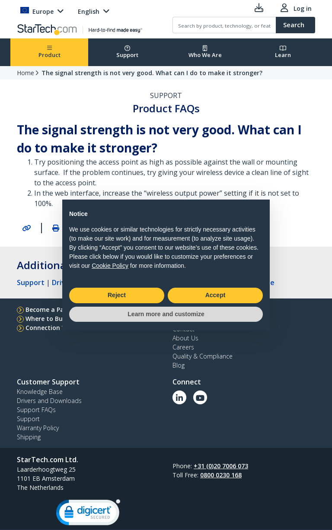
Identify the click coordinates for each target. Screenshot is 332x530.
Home (25, 73)
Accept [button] (215, 295)
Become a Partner (53, 309)
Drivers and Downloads (49, 401)
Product (49, 52)
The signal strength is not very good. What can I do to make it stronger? (152, 73)
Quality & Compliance (202, 356)
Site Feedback (79, 510)
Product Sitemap (181, 510)
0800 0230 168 (221, 475)
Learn (283, 52)
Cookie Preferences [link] (243, 510)
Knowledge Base (40, 391)
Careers (183, 347)
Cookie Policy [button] (110, 265)
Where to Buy (46, 318)
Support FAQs (36, 410)
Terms (114, 510)
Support (127, 52)
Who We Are (205, 52)
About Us (185, 338)
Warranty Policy (38, 428)
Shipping (29, 437)
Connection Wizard (54, 328)
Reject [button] (117, 295)
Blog (178, 365)
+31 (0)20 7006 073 (221, 466)
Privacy (140, 510)
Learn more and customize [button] (166, 314)
